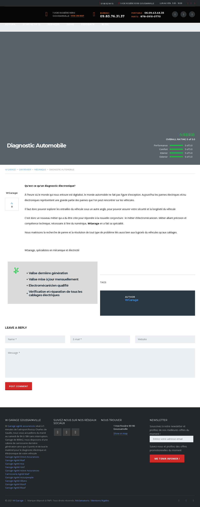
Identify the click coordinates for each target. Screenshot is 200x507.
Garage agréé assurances (21, 426)
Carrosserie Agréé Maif (17, 473)
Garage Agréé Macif (15, 484)
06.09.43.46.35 (154, 12)
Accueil (10, 24)
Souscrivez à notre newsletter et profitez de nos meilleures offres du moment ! (169, 430)
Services (54, 24)
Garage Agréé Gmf (15, 467)
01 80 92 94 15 (107, 3)
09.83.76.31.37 (112, 16)
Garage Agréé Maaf (15, 487)
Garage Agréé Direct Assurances (22, 456)
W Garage (18, 500)
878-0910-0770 (150, 16)
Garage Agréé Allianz (16, 480)
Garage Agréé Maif (15, 460)
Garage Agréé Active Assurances (22, 470)
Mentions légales (100, 500)
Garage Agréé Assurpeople (19, 477)
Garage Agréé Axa (14, 463)
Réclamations (82, 500)
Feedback (88, 24)
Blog (105, 24)
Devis (70, 24)
